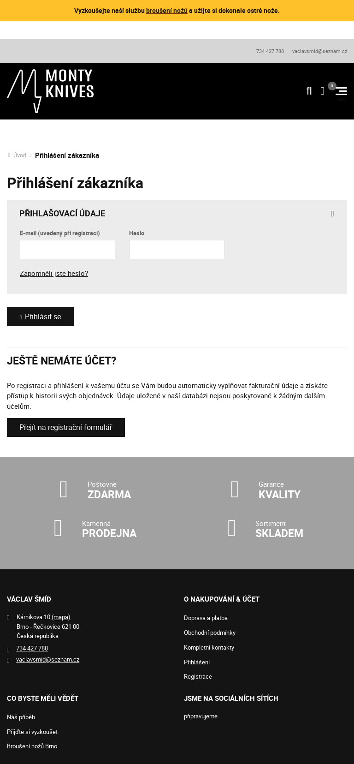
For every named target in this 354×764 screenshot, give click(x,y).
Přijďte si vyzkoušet (32, 732)
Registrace (198, 676)
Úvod (19, 153)
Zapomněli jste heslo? (54, 272)
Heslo (136, 232)
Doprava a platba (206, 618)
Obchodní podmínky (210, 632)
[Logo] (50, 91)
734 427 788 (269, 50)
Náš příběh (21, 717)
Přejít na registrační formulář (69, 427)
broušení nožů (167, 10)
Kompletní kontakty (209, 647)
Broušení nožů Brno (32, 746)
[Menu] (341, 90)
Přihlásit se (44, 315)
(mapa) (61, 617)
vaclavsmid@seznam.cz (319, 50)
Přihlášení (197, 662)
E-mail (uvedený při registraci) (60, 232)
